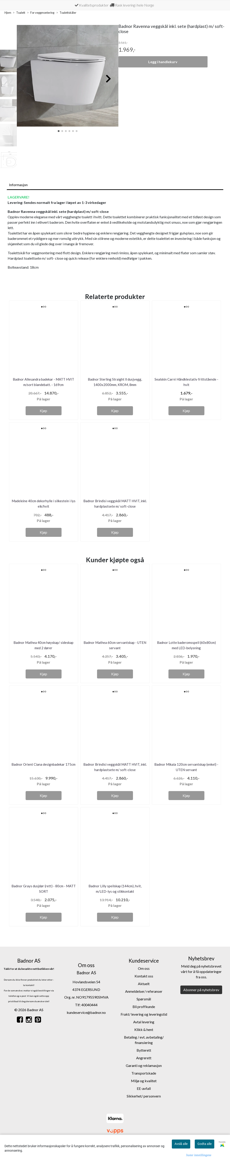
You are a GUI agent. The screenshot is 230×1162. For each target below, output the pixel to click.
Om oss (144, 968)
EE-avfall (144, 1088)
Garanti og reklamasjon (144, 1065)
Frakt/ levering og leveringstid (144, 1014)
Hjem (7, 12)
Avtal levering (143, 1022)
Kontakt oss (144, 976)
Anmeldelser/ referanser (143, 991)
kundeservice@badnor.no (86, 1012)
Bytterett (144, 1050)
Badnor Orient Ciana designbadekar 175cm (43, 764)
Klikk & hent (143, 1029)
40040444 (89, 1005)
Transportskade (143, 1073)
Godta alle (204, 1144)
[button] (59, 131)
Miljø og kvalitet (144, 1081)
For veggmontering (40, 13)
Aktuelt (144, 983)
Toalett (19, 13)
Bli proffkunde (144, 1006)
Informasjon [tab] (18, 185)
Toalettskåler (66, 13)
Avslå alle (181, 1144)
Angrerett (143, 1058)
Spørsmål (144, 999)
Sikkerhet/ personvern (144, 1096)
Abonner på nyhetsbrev (201, 990)
